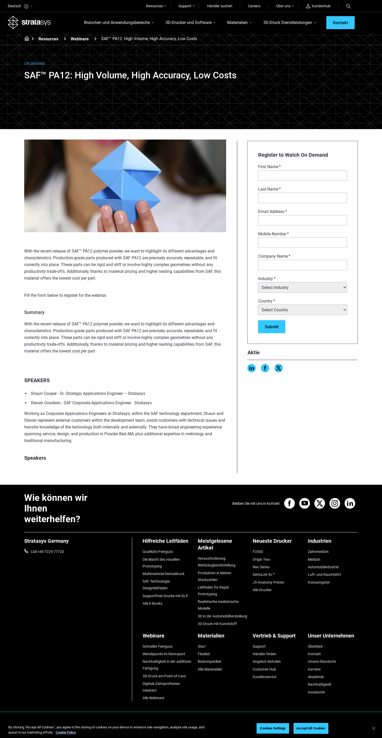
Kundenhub (318, 6)
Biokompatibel (209, 661)
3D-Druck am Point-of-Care (164, 676)
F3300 (258, 552)
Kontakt (314, 654)
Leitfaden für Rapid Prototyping (213, 590)
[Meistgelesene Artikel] (223, 546)
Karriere (314, 669)
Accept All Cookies (310, 728)
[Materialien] (223, 637)
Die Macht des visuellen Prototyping (161, 562)
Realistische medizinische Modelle (218, 605)
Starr (202, 646)
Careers (254, 6)
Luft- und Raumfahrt (324, 574)
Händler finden (264, 654)
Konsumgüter (319, 582)
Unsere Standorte (322, 661)
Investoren (316, 692)
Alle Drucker (262, 590)
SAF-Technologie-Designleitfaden (156, 584)
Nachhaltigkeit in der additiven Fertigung (167, 664)
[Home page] (25, 39)
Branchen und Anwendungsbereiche (117, 22)
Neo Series (261, 567)
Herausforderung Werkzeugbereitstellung (216, 561)
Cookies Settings (273, 728)
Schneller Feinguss (158, 646)
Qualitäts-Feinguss (158, 552)
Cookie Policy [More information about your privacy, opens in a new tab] (66, 732)
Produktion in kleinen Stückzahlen (214, 576)
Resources (154, 6)
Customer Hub (264, 669)
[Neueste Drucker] (278, 543)
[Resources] (65, 38)
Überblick (315, 646)
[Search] (348, 6)
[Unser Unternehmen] (333, 637)
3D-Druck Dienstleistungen (287, 22)
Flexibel (204, 654)
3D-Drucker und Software (188, 22)
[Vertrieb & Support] (278, 637)
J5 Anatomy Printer (268, 582)
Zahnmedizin (318, 552)
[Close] (373, 728)
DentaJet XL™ (264, 574)
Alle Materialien (210, 669)
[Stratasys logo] (29, 22)
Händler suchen (219, 6)
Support (185, 6)
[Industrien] (333, 543)
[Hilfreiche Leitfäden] (168, 543)
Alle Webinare (153, 698)
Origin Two (261, 559)
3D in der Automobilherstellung (222, 616)
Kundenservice (264, 677)
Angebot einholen (267, 661)
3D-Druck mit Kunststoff (217, 624)
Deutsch (20, 6)
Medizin (314, 559)
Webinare (80, 38)
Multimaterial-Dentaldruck (163, 574)
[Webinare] (95, 38)
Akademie (316, 677)
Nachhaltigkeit (319, 684)
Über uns (283, 6)
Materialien (237, 22)
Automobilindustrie (323, 567)
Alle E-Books (152, 603)
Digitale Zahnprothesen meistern (161, 687)
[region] (191, 729)
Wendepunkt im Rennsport (164, 654)
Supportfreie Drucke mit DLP (165, 596)
